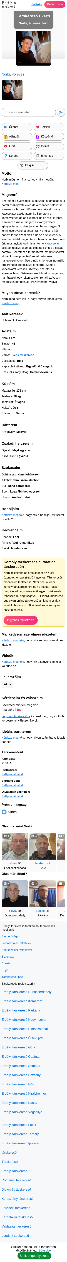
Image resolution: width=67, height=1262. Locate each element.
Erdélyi (10, 5)
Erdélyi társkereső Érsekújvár (22, 1038)
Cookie (6, 963)
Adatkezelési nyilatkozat (17, 949)
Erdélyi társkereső (14, 1171)
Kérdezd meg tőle (13, 514)
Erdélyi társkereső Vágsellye (22, 1112)
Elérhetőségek (11, 936)
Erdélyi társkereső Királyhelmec (24, 1093)
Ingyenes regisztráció (20, 619)
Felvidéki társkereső (16, 1208)
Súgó (5, 970)
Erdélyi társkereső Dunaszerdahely (26, 992)
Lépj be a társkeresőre (16, 716)
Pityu (12, 911)
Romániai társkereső (16, 1180)
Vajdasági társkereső (16, 1226)
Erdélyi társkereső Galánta (20, 1056)
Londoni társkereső (15, 1235)
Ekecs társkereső (22, 355)
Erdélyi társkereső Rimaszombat (25, 1029)
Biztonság (8, 956)
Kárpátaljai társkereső (17, 1217)
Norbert (40, 863)
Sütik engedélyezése (34, 1256)
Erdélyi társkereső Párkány (21, 1010)
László (40, 911)
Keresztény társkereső (18, 1199)
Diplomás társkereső (16, 1189)
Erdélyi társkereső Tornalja (20, 1134)
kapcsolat (53, 243)
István (13, 863)
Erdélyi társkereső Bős (18, 1084)
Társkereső (10, 1162)
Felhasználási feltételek (16, 943)
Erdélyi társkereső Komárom (22, 1001)
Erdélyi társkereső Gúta (18, 1047)
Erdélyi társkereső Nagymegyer (24, 1019)
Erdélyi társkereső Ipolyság (21, 1143)
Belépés (36, 4)
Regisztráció (55, 4)
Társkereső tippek (13, 976)
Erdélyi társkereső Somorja (21, 1066)
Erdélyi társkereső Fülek (19, 1125)
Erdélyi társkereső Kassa (19, 1103)
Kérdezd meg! (10, 183)
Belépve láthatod (12, 774)
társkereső (9, 1152)
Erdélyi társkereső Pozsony (21, 1075)
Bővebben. (45, 1250)
